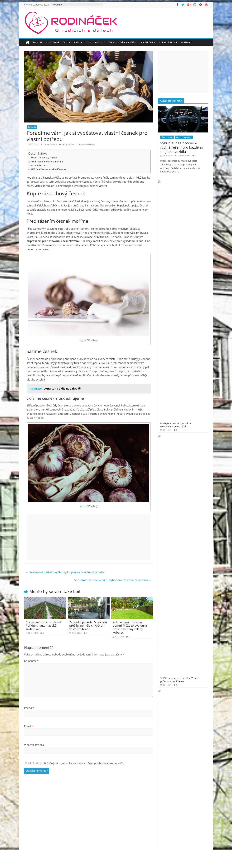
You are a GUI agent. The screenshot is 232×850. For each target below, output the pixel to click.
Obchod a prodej (183, 137)
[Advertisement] (89, 536)
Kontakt (186, 42)
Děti (65, 42)
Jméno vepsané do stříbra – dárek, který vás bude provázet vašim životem (191, 269)
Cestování (52, 42)
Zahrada (32, 127)
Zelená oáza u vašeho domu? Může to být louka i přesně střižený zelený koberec (131, 627)
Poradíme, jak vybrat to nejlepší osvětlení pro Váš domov (192, 288)
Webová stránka (34, 745)
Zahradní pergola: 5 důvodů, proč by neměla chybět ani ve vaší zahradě (88, 625)
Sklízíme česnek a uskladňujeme (48, 169)
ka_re (83, 340)
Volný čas (146, 42)
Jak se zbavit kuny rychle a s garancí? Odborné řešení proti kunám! (191, 227)
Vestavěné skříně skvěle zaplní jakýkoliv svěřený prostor (65, 572)
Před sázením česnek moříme (47, 161)
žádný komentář (67, 144)
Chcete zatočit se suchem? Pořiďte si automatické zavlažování (43, 625)
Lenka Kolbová (50, 144)
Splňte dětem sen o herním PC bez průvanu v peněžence (192, 207)
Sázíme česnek (39, 165)
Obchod (100, 42)
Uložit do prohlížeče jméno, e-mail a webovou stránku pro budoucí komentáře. (76, 763)
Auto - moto (167, 137)
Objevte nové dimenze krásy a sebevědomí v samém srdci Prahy (192, 306)
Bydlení (38, 42)
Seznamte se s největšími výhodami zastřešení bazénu (112, 580)
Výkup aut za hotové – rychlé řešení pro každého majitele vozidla (181, 147)
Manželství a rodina (121, 42)
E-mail (29, 726)
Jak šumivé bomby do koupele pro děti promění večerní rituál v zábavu (192, 248)
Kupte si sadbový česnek (44, 157)
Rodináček (173, 438)
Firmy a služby (82, 42)
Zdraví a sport (168, 42)
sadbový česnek (88, 144)
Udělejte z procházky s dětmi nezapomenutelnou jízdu (192, 188)
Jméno (29, 708)
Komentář (31, 661)
